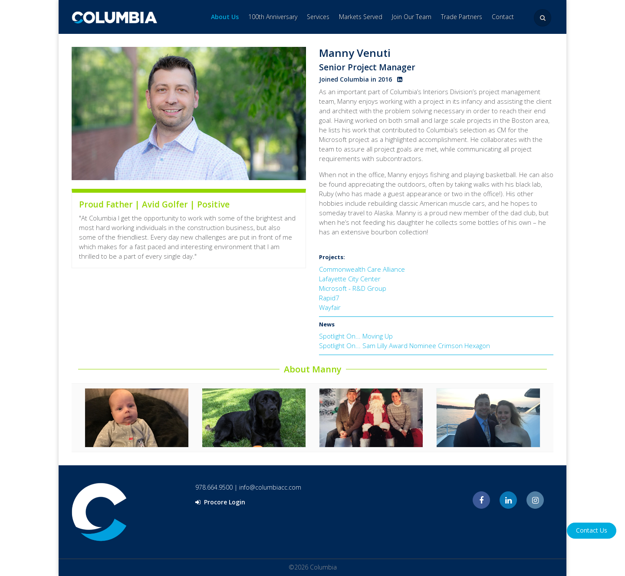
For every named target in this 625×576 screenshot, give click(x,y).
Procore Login (220, 502)
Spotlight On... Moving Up (356, 336)
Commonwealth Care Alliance (362, 269)
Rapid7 (329, 297)
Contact (503, 17)
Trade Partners (461, 17)
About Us (225, 17)
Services (318, 17)
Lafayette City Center (350, 278)
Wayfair (330, 307)
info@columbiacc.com (270, 487)
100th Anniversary (272, 17)
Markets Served (360, 17)
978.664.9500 (214, 487)
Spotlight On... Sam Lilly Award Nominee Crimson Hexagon (404, 345)
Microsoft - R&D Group (352, 288)
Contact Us (591, 530)
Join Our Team (411, 17)
